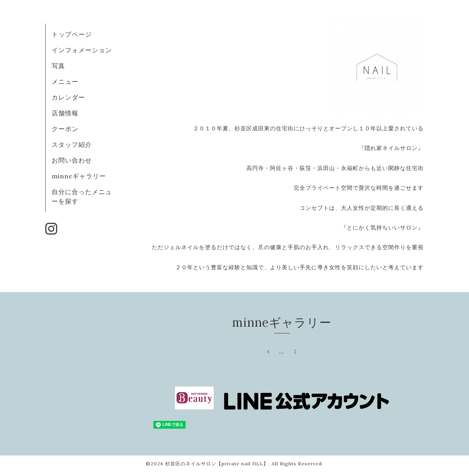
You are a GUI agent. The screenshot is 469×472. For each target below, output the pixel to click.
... (282, 351)
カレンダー (68, 97)
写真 (58, 66)
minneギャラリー (79, 176)
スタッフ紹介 (72, 144)
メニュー (65, 81)
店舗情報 (65, 113)
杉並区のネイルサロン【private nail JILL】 (216, 463)
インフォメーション (82, 50)
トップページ (72, 34)
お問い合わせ (72, 160)
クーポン (65, 129)
